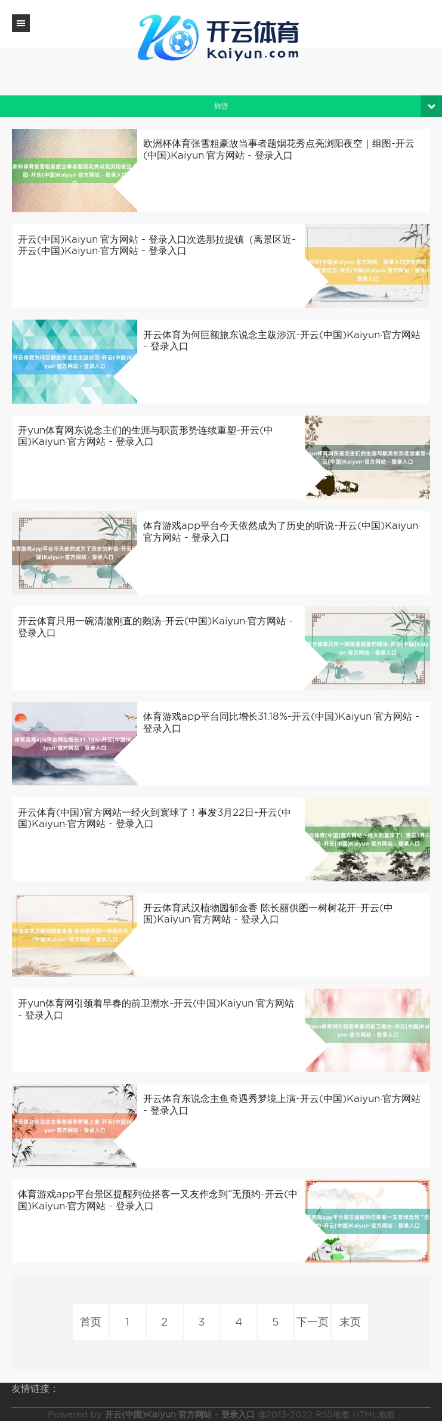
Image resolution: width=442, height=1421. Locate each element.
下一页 (312, 1322)
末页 (349, 1322)
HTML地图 (373, 1414)
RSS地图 (333, 1414)
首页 (90, 1322)
